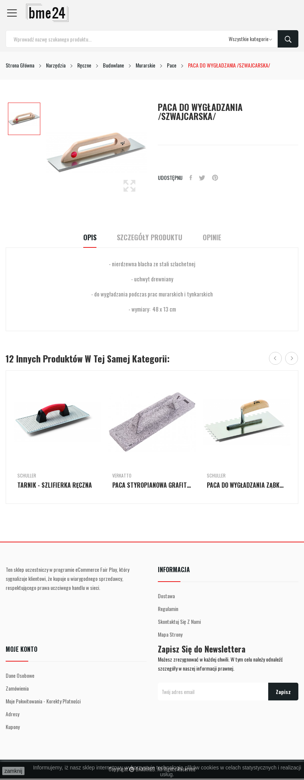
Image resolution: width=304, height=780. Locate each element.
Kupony (13, 727)
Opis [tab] (86, 237)
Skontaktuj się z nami (179, 621)
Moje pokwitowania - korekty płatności (43, 701)
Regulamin (168, 609)
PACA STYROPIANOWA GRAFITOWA (152, 485)
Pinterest (217, 177)
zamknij (13, 771)
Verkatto (121, 475)
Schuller (26, 475)
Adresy (12, 714)
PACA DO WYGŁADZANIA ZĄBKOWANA (247, 485)
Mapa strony (170, 634)
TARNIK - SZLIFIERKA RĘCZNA (54, 485)
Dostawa (166, 596)
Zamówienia (17, 688)
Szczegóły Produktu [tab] (149, 237)
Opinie (215, 237)
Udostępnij (191, 177)
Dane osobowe (20, 675)
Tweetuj (203, 177)
